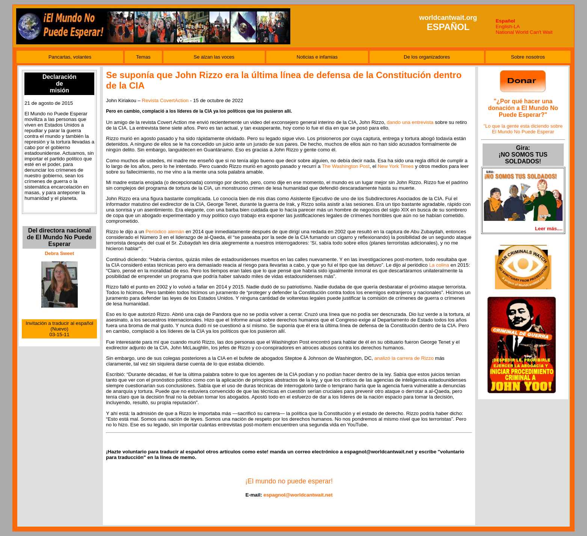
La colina (439, 265)
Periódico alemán (164, 231)
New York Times (396, 166)
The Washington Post (346, 166)
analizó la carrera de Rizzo (404, 358)
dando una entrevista (410, 122)
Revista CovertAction (165, 100)
